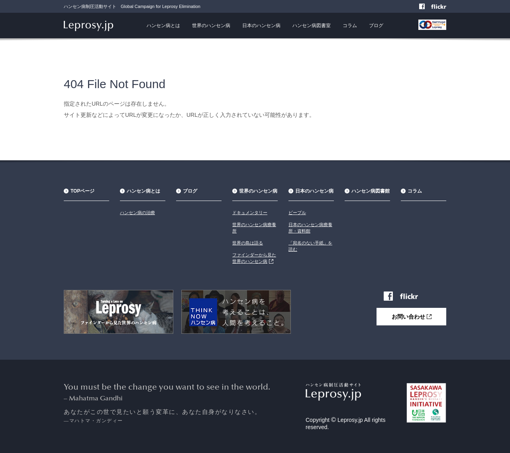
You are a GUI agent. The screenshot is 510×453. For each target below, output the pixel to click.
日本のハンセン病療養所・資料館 (310, 227)
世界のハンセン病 (211, 25)
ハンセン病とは (163, 25)
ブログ (376, 25)
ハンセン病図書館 (370, 191)
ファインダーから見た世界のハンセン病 (254, 258)
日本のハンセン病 (261, 25)
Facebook (422, 7)
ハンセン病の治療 (137, 212)
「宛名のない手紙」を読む (310, 246)
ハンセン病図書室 (311, 25)
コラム (350, 25)
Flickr (442, 7)
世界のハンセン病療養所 (254, 227)
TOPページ (82, 191)
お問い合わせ (412, 316)
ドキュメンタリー (249, 212)
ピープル (297, 212)
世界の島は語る (247, 242)
